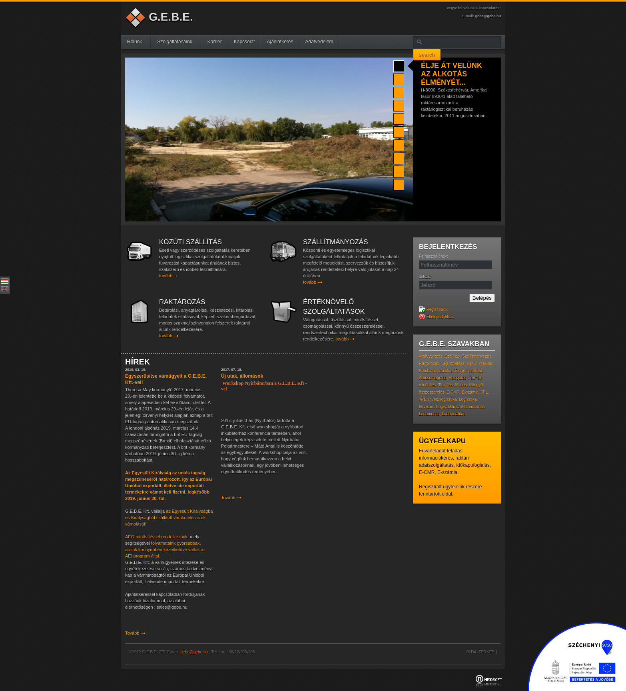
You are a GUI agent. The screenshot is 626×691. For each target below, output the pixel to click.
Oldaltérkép (480, 652)
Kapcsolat (244, 41)
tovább (165, 275)
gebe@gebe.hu (488, 16)
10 (399, 184)
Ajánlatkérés (280, 41)
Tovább (132, 633)
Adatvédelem (319, 41)
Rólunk (137, 41)
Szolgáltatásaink (177, 41)
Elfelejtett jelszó (436, 317)
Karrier (214, 41)
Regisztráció (434, 309)
